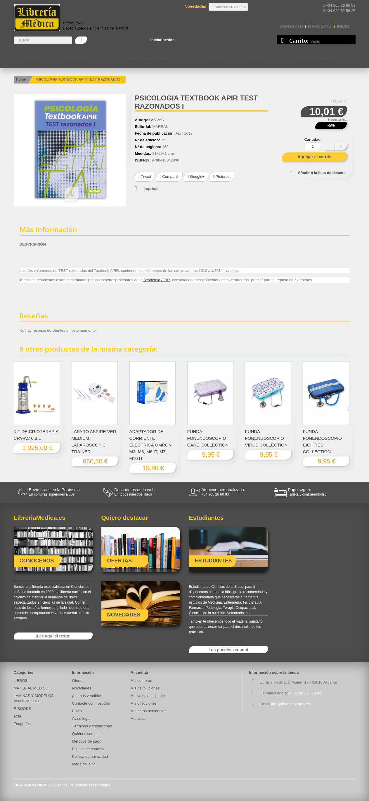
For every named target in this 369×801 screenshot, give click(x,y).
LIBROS (30, 53)
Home (21, 79)
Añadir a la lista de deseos (321, 173)
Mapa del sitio (84, 764)
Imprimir (151, 188)
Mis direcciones (144, 703)
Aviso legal (81, 718)
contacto (291, 26)
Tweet (144, 176)
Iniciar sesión (162, 40)
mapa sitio (320, 26)
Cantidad (312, 139)
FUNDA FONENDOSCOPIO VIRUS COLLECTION (266, 438)
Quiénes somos (85, 734)
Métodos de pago (86, 741)
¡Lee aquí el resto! (53, 636)
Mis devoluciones (145, 688)
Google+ (196, 176)
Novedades (81, 688)
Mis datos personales (149, 711)
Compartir (169, 176)
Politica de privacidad (90, 756)
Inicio (343, 26)
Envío (77, 711)
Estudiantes (215, 53)
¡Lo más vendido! (86, 696)
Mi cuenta (139, 672)
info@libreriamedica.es (290, 704)
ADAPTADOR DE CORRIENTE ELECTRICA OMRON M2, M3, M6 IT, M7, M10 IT (150, 445)
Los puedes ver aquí (228, 649)
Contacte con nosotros (313, 53)
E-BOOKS (257, 53)
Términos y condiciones (92, 726)
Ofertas (78, 680)
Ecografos (22, 724)
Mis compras (141, 680)
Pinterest (222, 176)
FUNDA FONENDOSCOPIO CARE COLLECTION (208, 438)
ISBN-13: (142, 160)
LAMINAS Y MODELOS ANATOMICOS (147, 53)
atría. (18, 716)
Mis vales (138, 718)
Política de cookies (88, 749)
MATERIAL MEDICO (74, 53)
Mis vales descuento (148, 696)
